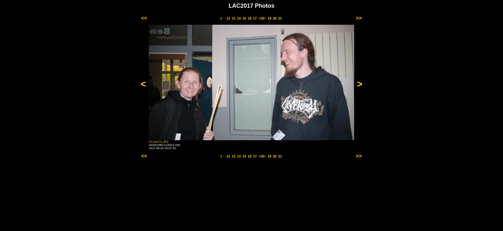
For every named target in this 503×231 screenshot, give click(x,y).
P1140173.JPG (158, 141)
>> (359, 18)
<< (144, 18)
